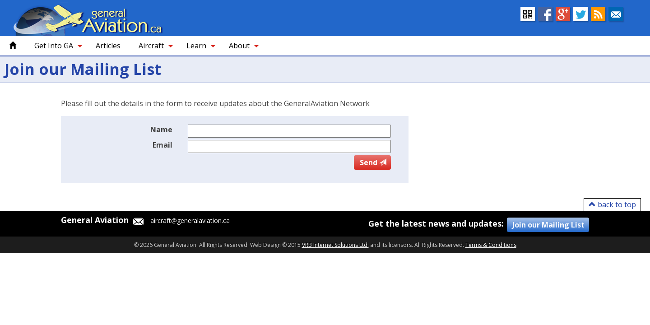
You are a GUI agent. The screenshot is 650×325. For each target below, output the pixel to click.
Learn (196, 46)
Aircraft (151, 46)
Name (161, 130)
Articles (108, 46)
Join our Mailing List (548, 225)
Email (162, 145)
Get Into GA (53, 46)
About (239, 46)
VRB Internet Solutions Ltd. (335, 245)
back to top (612, 204)
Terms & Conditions (490, 245)
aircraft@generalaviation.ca (180, 221)
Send (373, 162)
